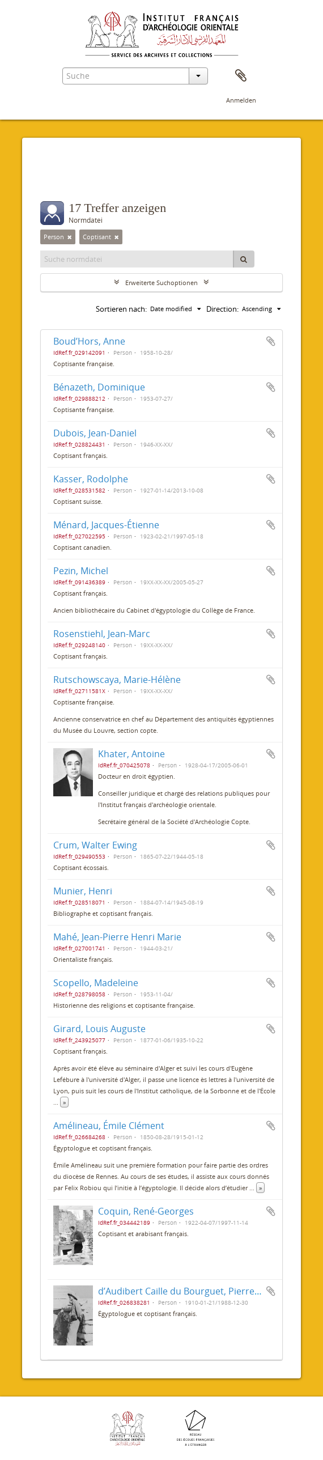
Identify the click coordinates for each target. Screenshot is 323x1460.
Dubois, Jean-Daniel (95, 433)
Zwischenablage (241, 76)
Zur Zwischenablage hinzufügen (271, 341)
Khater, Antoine (131, 754)
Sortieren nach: (121, 309)
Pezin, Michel (80, 571)
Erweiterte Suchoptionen (161, 282)
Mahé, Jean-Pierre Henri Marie (117, 937)
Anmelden (241, 100)
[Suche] (243, 259)
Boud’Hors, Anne (89, 341)
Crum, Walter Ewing (95, 845)
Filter (63, 178)
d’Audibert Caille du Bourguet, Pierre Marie (189, 1291)
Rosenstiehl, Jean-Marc (101, 633)
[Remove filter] (69, 237)
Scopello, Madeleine (95, 983)
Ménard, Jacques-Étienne (106, 525)
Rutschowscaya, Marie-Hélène (117, 679)
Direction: (222, 309)
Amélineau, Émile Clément (108, 1125)
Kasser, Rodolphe (90, 479)
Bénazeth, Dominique (99, 387)
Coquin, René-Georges (146, 1211)
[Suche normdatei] (137, 259)
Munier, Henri (82, 891)
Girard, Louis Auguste (99, 1028)
